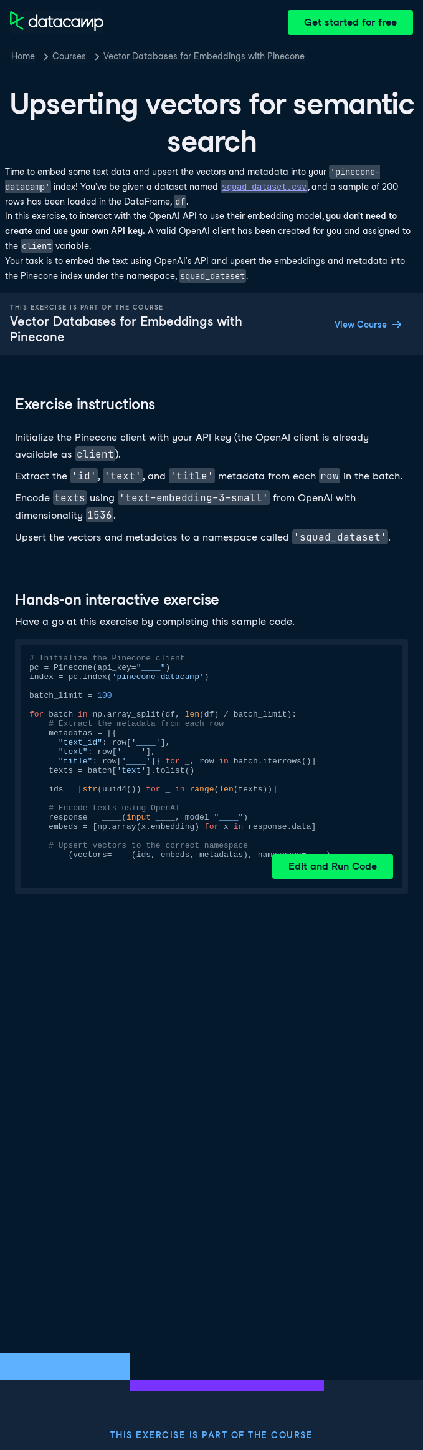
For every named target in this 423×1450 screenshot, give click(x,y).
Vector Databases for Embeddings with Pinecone (204, 56)
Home (23, 56)
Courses (69, 56)
